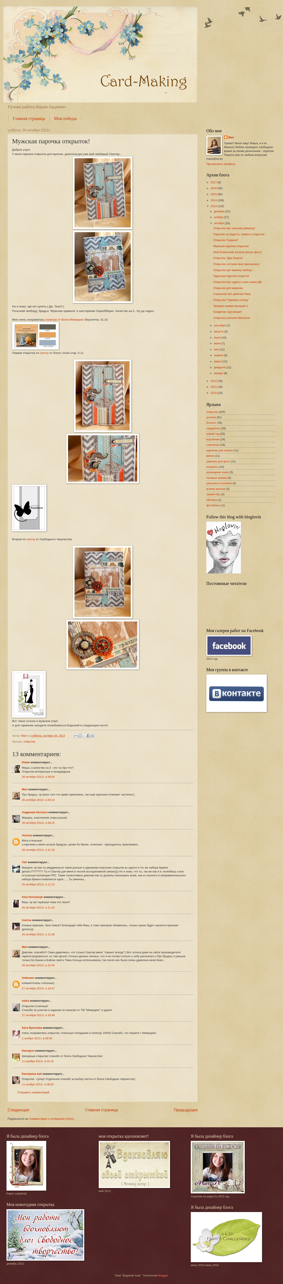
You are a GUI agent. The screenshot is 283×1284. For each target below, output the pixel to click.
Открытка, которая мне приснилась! (236, 264)
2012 (214, 381)
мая (217, 349)
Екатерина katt (32, 1073)
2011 (214, 386)
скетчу (44, 353)
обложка (211, 499)
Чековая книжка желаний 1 (230, 306)
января (219, 373)
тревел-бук (213, 494)
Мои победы (65, 118)
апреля (219, 355)
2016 (214, 188)
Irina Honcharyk (32, 897)
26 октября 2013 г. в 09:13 (38, 800)
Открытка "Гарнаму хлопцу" (231, 300)
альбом (211, 417)
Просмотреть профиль (220, 164)
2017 (214, 182)
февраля (220, 367)
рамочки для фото (218, 461)
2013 (214, 206)
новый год (212, 433)
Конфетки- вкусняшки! (227, 311)
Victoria (27, 835)
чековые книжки (216, 477)
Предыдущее (186, 1110)
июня (217, 343)
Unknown (28, 977)
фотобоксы (213, 505)
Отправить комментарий (33, 1092)
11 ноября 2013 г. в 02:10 (38, 1061)
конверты (212, 466)
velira (25, 1000)
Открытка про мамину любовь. (233, 270)
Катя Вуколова (32, 1027)
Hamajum (28, 1050)
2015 (214, 194)
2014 (214, 200)
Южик (26, 762)
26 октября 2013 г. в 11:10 (38, 849)
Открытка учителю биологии (231, 317)
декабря (219, 211)
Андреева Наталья (35, 812)
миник (210, 455)
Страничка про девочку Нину (232, 293)
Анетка (26, 920)
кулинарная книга (217, 472)
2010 (214, 392)
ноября (219, 217)
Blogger (163, 1275)
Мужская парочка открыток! (231, 246)
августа (219, 331)
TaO (24, 862)
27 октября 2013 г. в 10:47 (38, 988)
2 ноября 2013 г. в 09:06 (37, 1038)
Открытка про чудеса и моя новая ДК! (237, 282)
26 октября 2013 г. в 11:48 (38, 934)
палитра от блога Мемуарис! (65, 319)
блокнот (211, 422)
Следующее (18, 1110)
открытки (29, 741)
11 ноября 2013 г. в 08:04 (38, 1084)
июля (217, 337)
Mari (24, 789)
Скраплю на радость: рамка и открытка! (239, 234)
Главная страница (29, 118)
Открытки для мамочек (228, 288)
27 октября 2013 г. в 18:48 (38, 1015)
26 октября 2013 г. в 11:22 (38, 884)
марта (218, 361)
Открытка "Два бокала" (228, 258)
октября (219, 223)
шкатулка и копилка (219, 483)
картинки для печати (219, 450)
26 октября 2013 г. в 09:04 (38, 776)
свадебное (213, 428)
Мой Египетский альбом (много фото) (237, 252)
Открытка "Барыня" (225, 240)
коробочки (212, 439)
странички (212, 444)
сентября (220, 325)
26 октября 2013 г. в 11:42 (38, 907)
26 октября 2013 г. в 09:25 (38, 822)
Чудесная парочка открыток (231, 276)
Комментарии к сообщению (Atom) (52, 1118)
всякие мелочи (215, 488)
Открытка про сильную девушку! (234, 228)
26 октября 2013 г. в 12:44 (38, 965)
